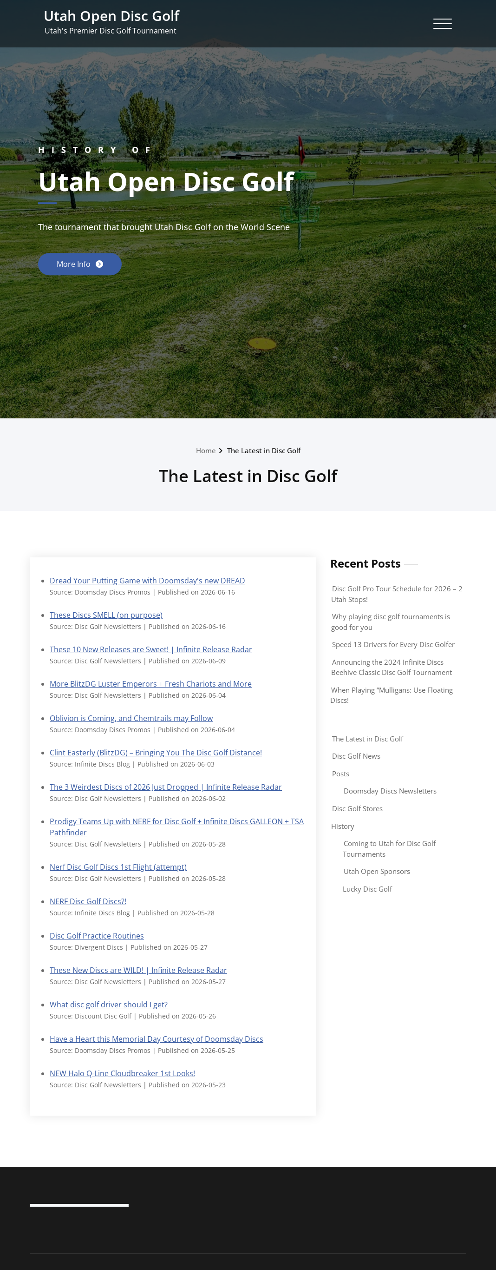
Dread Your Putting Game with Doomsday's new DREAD (147, 580)
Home (206, 450)
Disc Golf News (356, 756)
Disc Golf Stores (357, 808)
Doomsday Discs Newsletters (390, 790)
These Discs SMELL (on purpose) (106, 615)
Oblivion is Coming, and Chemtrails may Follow (131, 719)
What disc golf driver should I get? (109, 1009)
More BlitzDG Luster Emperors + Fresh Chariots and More (151, 685)
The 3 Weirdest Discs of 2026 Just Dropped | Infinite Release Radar (166, 789)
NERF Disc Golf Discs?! (88, 905)
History (342, 826)
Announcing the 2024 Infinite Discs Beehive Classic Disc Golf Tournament (391, 667)
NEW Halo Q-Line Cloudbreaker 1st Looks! (122, 1078)
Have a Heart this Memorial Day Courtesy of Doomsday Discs (156, 1043)
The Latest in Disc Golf (367, 738)
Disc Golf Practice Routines (97, 939)
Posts (340, 773)
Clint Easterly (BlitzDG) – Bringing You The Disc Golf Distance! (156, 754)
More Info (74, 263)
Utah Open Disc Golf (111, 15)
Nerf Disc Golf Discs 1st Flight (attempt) (118, 870)
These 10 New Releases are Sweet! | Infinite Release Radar (151, 650)
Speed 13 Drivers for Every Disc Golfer (393, 644)
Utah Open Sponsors (377, 871)
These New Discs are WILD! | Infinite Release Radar (138, 974)
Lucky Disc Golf (367, 888)
